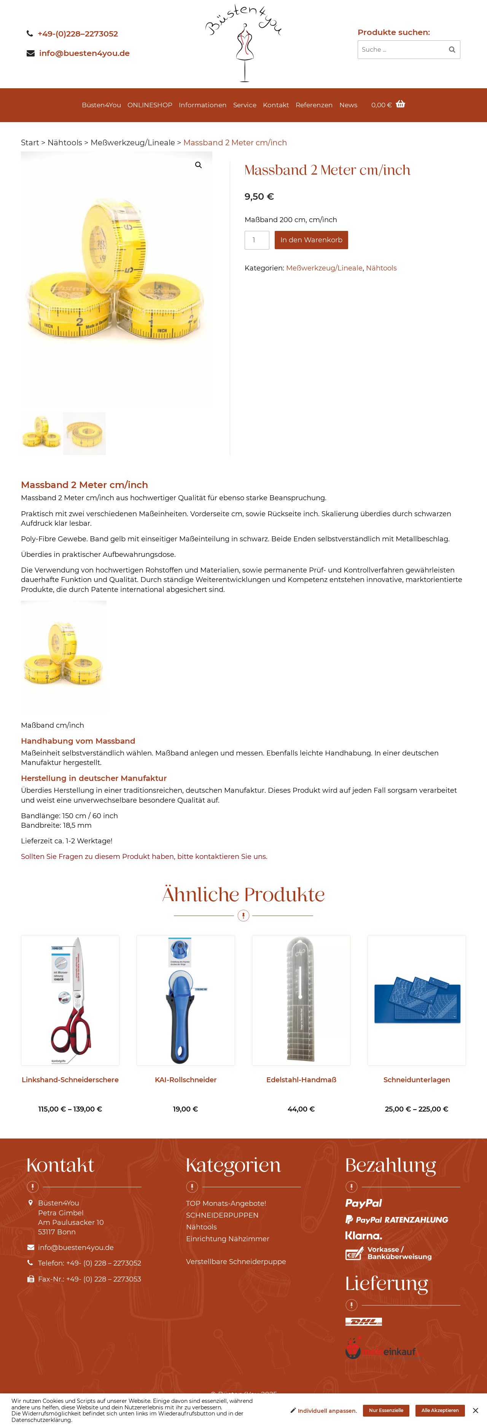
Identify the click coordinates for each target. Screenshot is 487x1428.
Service (244, 105)
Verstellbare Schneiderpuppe (236, 1263)
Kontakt (276, 105)
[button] (198, 165)
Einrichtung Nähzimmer (227, 1240)
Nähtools (65, 142)
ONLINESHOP (149, 105)
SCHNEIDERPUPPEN (222, 1216)
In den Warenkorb (311, 240)
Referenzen (314, 105)
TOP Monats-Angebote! (226, 1205)
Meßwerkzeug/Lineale (133, 142)
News (348, 105)
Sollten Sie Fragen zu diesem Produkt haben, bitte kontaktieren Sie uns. (144, 858)
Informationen (203, 105)
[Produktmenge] (257, 240)
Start (30, 142)
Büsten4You (101, 105)
